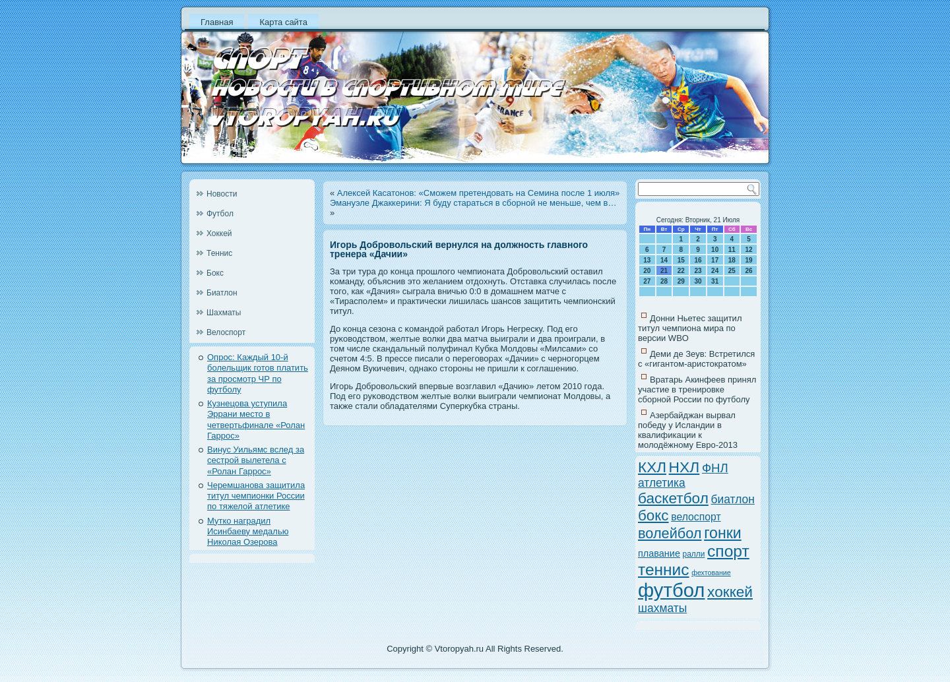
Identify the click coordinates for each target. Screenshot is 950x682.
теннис (663, 569)
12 (749, 249)
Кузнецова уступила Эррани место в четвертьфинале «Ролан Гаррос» (256, 419)
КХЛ (652, 467)
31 (714, 281)
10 (714, 249)
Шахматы (223, 312)
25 (732, 270)
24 (714, 270)
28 (664, 281)
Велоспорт (225, 332)
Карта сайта (283, 22)
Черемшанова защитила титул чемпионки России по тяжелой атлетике (256, 496)
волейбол (670, 533)
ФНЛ (715, 468)
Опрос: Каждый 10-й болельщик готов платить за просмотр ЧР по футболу (257, 373)
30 (697, 281)
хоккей (730, 592)
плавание (659, 553)
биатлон (732, 499)
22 (681, 270)
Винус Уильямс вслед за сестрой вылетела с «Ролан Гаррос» (255, 460)
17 (714, 260)
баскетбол (673, 498)
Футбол (220, 213)
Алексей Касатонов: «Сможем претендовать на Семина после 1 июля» (478, 193)
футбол (671, 590)
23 (697, 270)
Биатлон (222, 292)
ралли (694, 554)
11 (732, 249)
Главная (217, 22)
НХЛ (684, 467)
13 (646, 260)
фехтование (711, 572)
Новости (221, 194)
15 (681, 260)
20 (646, 270)
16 (697, 260)
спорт (728, 551)
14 (664, 260)
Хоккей (219, 233)
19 (749, 260)
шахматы (662, 608)
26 (749, 270)
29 (681, 281)
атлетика (661, 482)
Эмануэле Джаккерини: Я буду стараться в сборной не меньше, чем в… (473, 203)
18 (732, 260)
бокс (653, 515)
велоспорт (695, 516)
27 (646, 281)
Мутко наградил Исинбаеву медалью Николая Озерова (247, 531)
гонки (723, 533)
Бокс (215, 273)
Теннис (219, 253)
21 (664, 270)
